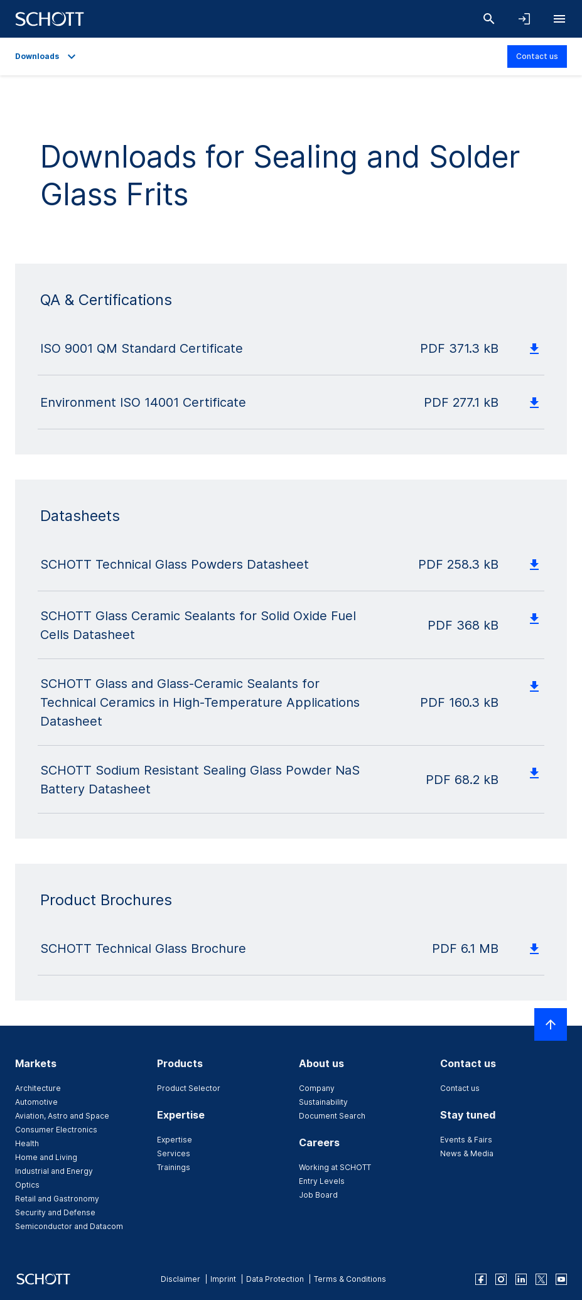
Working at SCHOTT (335, 1167)
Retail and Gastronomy (57, 1198)
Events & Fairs (466, 1139)
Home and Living (46, 1157)
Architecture (38, 1088)
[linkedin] (521, 1279)
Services (173, 1153)
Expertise (174, 1139)
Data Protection (275, 1279)
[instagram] (501, 1279)
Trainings (173, 1167)
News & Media (466, 1153)
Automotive (36, 1102)
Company (317, 1088)
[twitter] (541, 1279)
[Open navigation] (559, 18)
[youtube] (561, 1279)
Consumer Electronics (56, 1129)
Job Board (318, 1195)
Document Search (332, 1115)
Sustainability (323, 1102)
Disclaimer (180, 1279)
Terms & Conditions (350, 1279)
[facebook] (481, 1279)
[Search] (489, 18)
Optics (27, 1185)
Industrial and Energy (54, 1171)
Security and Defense (55, 1212)
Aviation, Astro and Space (62, 1115)
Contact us (537, 56)
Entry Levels (322, 1181)
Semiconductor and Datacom (69, 1226)
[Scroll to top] (550, 1024)
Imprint (223, 1279)
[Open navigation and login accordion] (524, 18)
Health (27, 1143)
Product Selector (188, 1088)
